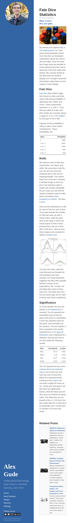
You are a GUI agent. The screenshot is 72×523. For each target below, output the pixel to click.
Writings (7, 506)
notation (61, 116)
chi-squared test (54, 309)
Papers (7, 500)
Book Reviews (10, 496)
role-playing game (46, 50)
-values (55, 380)
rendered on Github (48, 199)
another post (51, 235)
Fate (61, 47)
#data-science (45, 21)
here (57, 196)
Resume (7, 503)
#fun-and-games (45, 24)
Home (6, 493)
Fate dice (43, 93)
